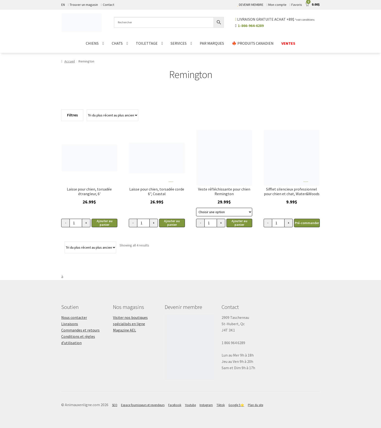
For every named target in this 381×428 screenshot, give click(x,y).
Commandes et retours (80, 330)
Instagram (206, 405)
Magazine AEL (124, 330)
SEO (114, 405)
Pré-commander (307, 223)
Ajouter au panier (105, 223)
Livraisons (69, 323)
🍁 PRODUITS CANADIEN (253, 43)
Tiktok (220, 405)
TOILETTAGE (147, 43)
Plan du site (255, 405)
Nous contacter (74, 317)
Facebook (174, 405)
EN (63, 4)
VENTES (288, 43)
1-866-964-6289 (251, 25)
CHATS (117, 43)
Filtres (72, 115)
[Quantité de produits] (76, 223)
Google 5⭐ (236, 405)
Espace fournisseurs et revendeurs (143, 405)
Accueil (69, 61)
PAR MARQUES (212, 43)
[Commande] (112, 115)
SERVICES (179, 43)
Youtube (190, 405)
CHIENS (92, 43)
